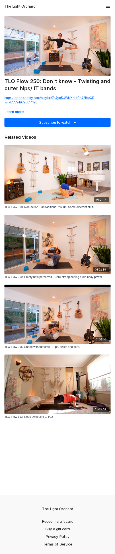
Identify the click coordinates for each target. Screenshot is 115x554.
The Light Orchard (19, 6)
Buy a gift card (57, 529)
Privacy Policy (57, 536)
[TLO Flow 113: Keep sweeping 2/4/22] (57, 417)
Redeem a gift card (57, 521)
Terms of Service (57, 544)
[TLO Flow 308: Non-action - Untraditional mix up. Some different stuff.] (57, 207)
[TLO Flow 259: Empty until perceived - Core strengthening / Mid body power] (57, 277)
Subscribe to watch (58, 122)
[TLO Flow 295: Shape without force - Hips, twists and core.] (57, 347)
